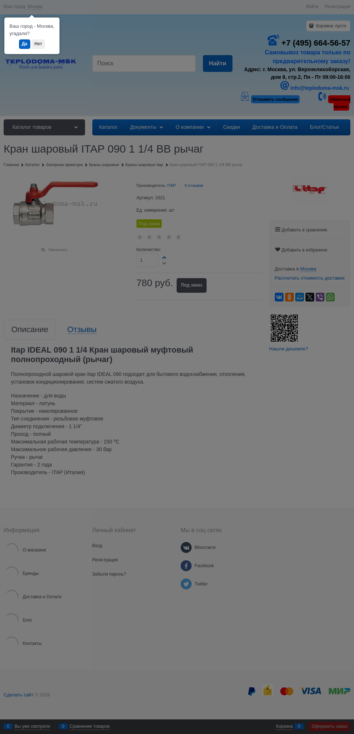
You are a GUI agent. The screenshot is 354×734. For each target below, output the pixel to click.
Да (24, 43)
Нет (38, 43)
